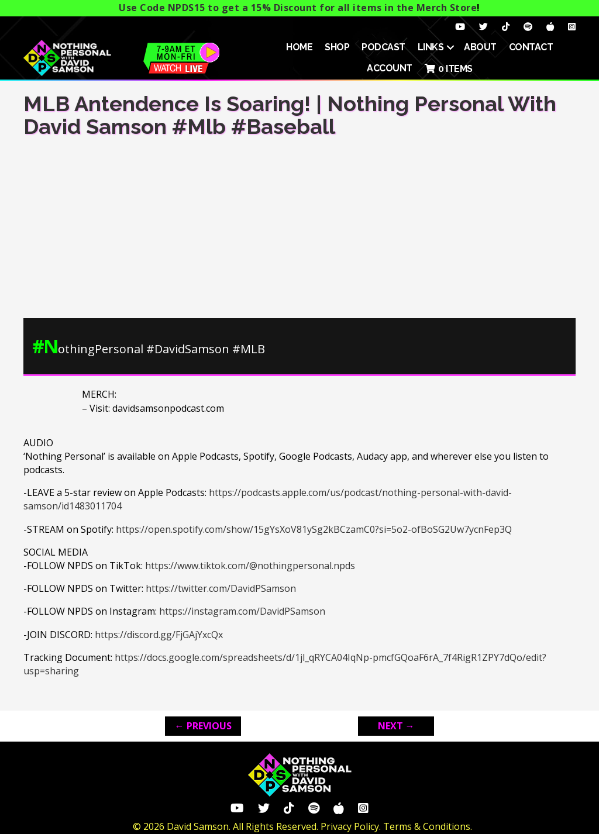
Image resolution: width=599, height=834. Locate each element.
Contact (531, 47)
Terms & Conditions (426, 826)
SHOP (337, 47)
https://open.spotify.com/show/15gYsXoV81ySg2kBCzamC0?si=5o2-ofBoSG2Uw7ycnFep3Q (314, 529)
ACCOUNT (389, 68)
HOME (299, 47)
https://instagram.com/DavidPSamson (242, 611)
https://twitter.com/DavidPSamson (221, 588)
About (480, 47)
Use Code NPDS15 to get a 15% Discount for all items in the (298, 7)
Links (431, 47)
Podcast (383, 47)
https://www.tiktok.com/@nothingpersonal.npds (250, 565)
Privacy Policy (350, 826)
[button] (450, 47)
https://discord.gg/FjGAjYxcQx (159, 634)
